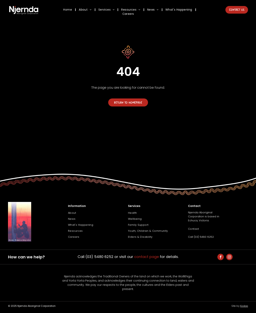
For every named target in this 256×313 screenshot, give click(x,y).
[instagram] (229, 257)
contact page (146, 256)
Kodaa (244, 306)
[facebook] (220, 257)
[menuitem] (68, 10)
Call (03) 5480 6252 (201, 237)
